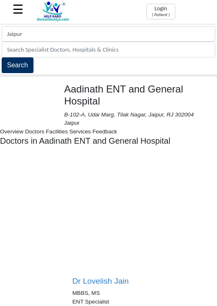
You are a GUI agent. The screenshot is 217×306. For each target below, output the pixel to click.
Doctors (34, 131)
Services (80, 131)
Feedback (105, 131)
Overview (12, 131)
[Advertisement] (144, 214)
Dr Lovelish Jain (100, 281)
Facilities (57, 131)
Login (160, 11)
